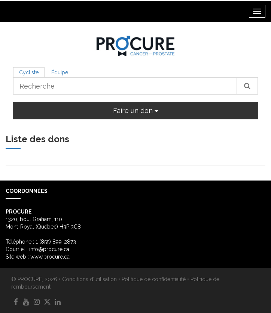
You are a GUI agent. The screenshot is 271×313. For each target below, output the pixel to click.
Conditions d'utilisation (89, 279)
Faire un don (135, 110)
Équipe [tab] (59, 72)
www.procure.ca (50, 257)
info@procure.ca (49, 249)
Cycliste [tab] (29, 72)
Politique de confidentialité (154, 279)
